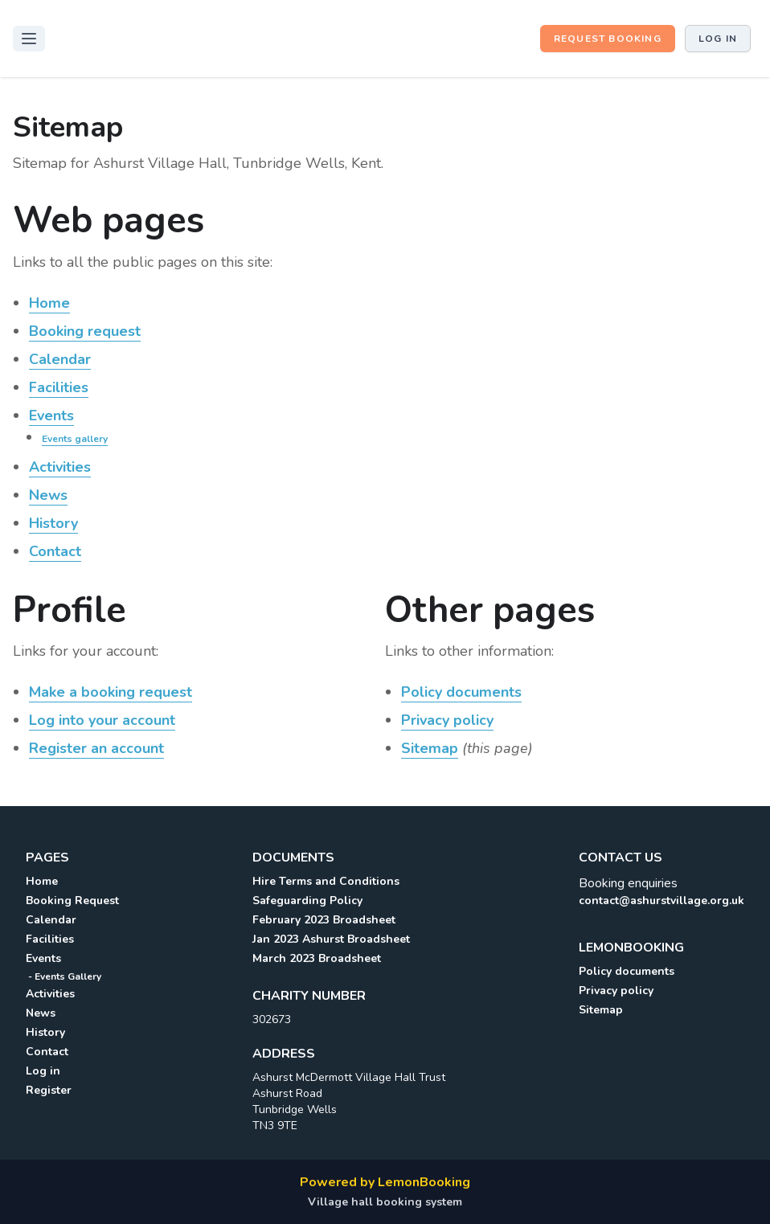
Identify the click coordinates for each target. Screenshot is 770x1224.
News (48, 495)
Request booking (607, 38)
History (53, 523)
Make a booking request (110, 692)
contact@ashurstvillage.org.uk (661, 900)
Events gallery (75, 438)
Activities (60, 467)
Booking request (85, 331)
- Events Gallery (63, 976)
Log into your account (102, 720)
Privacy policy (447, 720)
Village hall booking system (385, 1202)
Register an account (96, 748)
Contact (55, 551)
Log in (717, 38)
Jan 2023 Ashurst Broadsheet (331, 939)
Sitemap (429, 748)
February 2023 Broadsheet (323, 919)
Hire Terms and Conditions (325, 881)
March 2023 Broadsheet (316, 958)
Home (49, 303)
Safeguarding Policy (307, 900)
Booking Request (72, 900)
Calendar (60, 359)
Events (51, 415)
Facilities (58, 387)
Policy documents (461, 692)
